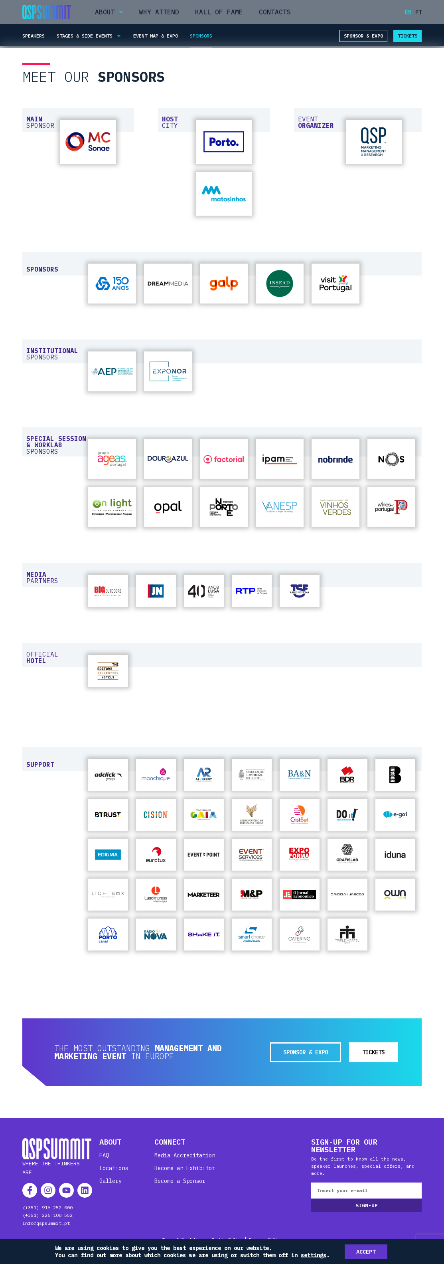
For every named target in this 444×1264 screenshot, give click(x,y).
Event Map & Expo (155, 36)
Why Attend (159, 12)
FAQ (104, 1155)
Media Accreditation (184, 1155)
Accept (365, 1251)
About (109, 12)
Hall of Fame (219, 12)
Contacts (275, 12)
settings (313, 1255)
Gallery (110, 1181)
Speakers (33, 36)
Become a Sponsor (179, 1181)
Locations (113, 1168)
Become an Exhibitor (184, 1168)
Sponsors (201, 36)
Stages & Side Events (89, 36)
